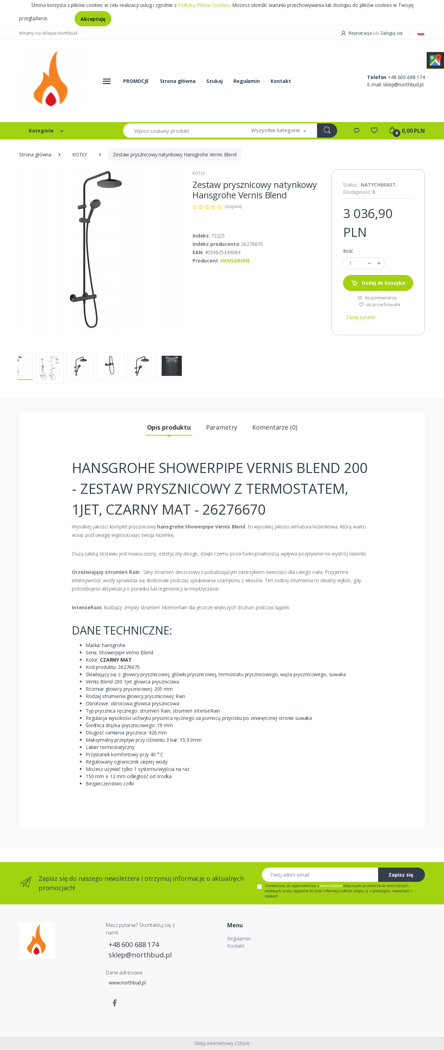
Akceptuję (92, 19)
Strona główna (178, 81)
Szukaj (214, 81)
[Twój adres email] (320, 875)
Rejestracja (356, 33)
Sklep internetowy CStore (222, 1043)
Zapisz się (400, 874)
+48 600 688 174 (406, 77)
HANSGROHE (235, 261)
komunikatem (331, 885)
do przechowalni (380, 305)
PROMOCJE (136, 81)
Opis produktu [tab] (169, 427)
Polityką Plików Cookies (204, 5)
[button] (278, 131)
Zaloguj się (391, 33)
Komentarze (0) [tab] (274, 427)
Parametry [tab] (221, 427)
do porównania (376, 298)
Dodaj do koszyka (378, 283)
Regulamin (246, 81)
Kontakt (281, 81)
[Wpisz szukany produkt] (181, 131)
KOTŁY (79, 154)
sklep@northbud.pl (403, 84)
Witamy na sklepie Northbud (48, 33)
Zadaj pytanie (361, 317)
